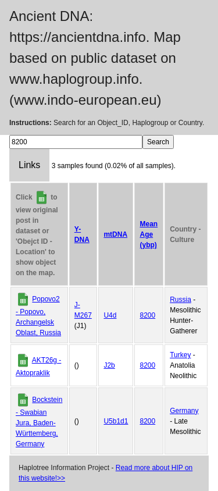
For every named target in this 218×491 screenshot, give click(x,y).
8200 (147, 315)
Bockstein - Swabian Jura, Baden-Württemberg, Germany (39, 422)
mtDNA (115, 234)
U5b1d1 (115, 421)
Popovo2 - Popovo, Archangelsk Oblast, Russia (38, 316)
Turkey (180, 355)
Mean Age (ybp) (149, 234)
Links (29, 165)
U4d (109, 315)
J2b (109, 365)
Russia (180, 300)
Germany (184, 411)
